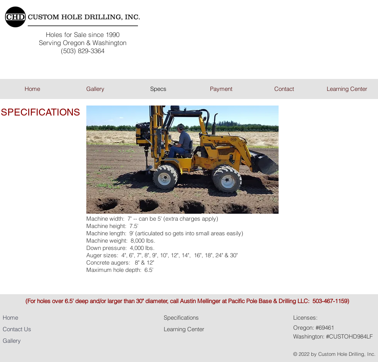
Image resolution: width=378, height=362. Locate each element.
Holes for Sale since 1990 (82, 34)
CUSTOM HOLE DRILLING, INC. (84, 17)
